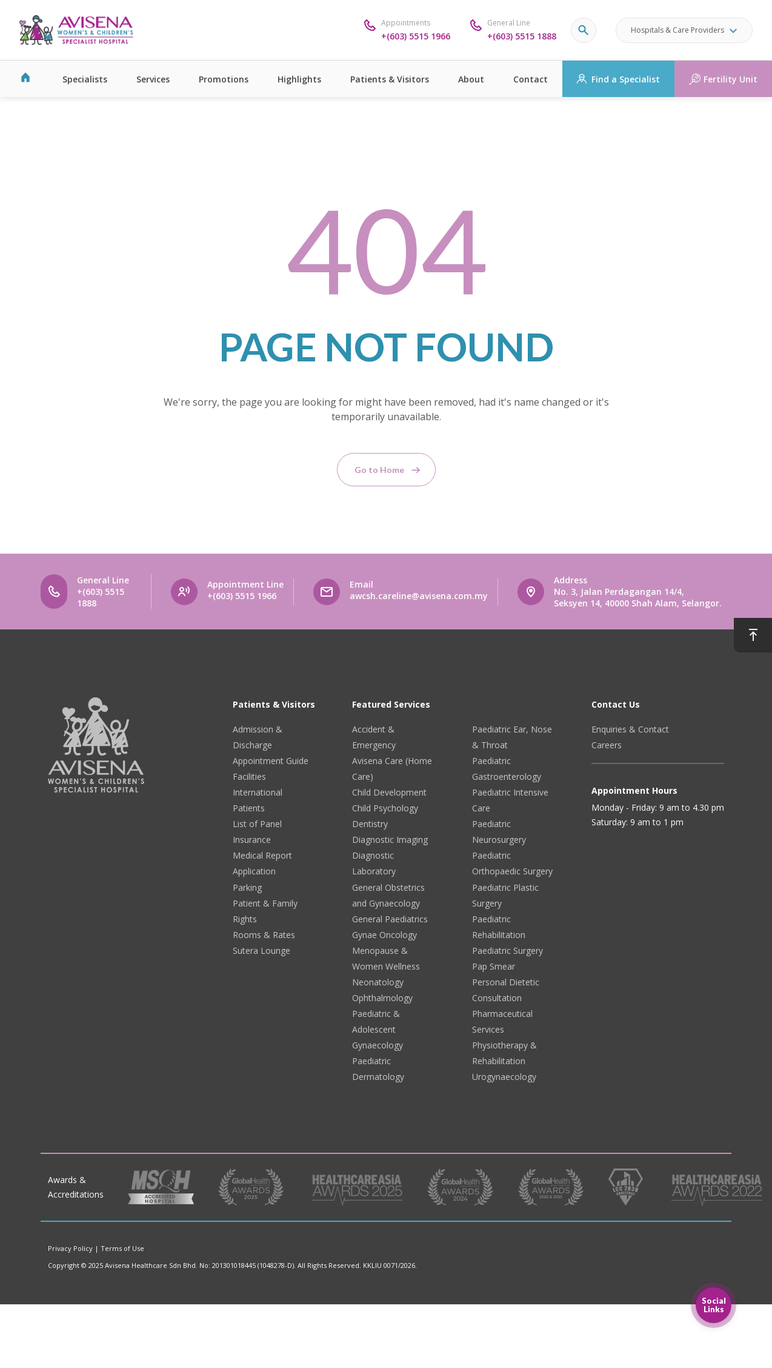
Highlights (299, 79)
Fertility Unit (730, 79)
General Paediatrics (390, 919)
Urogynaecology (504, 1076)
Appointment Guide (270, 760)
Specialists (84, 79)
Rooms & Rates (264, 935)
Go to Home (379, 469)
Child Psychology (385, 808)
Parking (247, 887)
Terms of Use (122, 1248)
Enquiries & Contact (630, 729)
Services (153, 79)
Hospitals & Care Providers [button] (677, 30)
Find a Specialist (625, 79)
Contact (530, 79)
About (471, 79)
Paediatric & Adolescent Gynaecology (377, 1029)
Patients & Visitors (389, 79)
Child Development (389, 792)
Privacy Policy (70, 1248)
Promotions (223, 79)
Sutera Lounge (261, 950)
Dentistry (370, 824)
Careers (606, 745)
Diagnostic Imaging (390, 839)
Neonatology (378, 982)
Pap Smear (493, 966)
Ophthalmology (382, 998)
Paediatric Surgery (507, 950)
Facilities (249, 776)
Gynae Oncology (384, 935)
